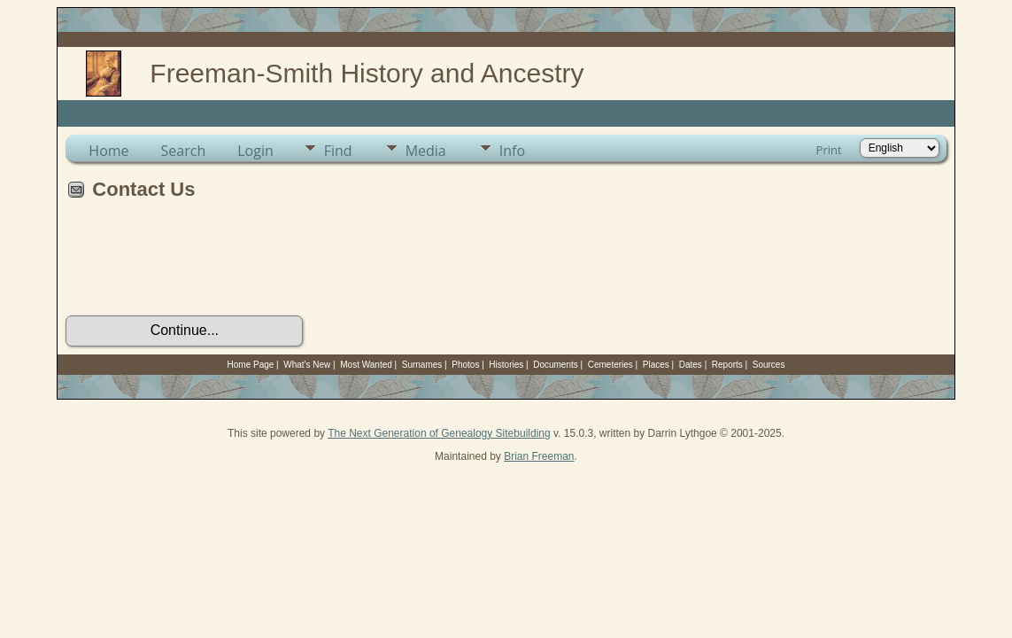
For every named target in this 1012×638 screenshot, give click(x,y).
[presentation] (200, 264)
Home (108, 150)
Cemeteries (610, 365)
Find (338, 150)
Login (255, 150)
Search (183, 150)
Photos (465, 365)
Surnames (422, 365)
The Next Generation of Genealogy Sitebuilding (439, 433)
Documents (555, 365)
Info (512, 150)
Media (426, 150)
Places (656, 365)
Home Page (251, 365)
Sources (769, 365)
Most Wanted (366, 365)
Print (829, 150)
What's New (306, 365)
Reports (727, 365)
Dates (690, 365)
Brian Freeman (539, 456)
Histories (506, 365)
